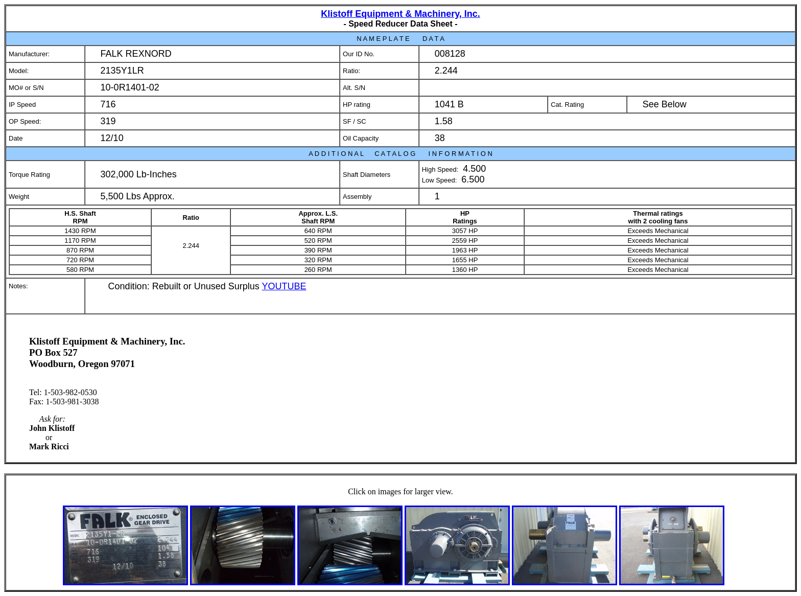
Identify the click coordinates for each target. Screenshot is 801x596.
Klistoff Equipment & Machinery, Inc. (400, 14)
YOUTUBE (284, 286)
